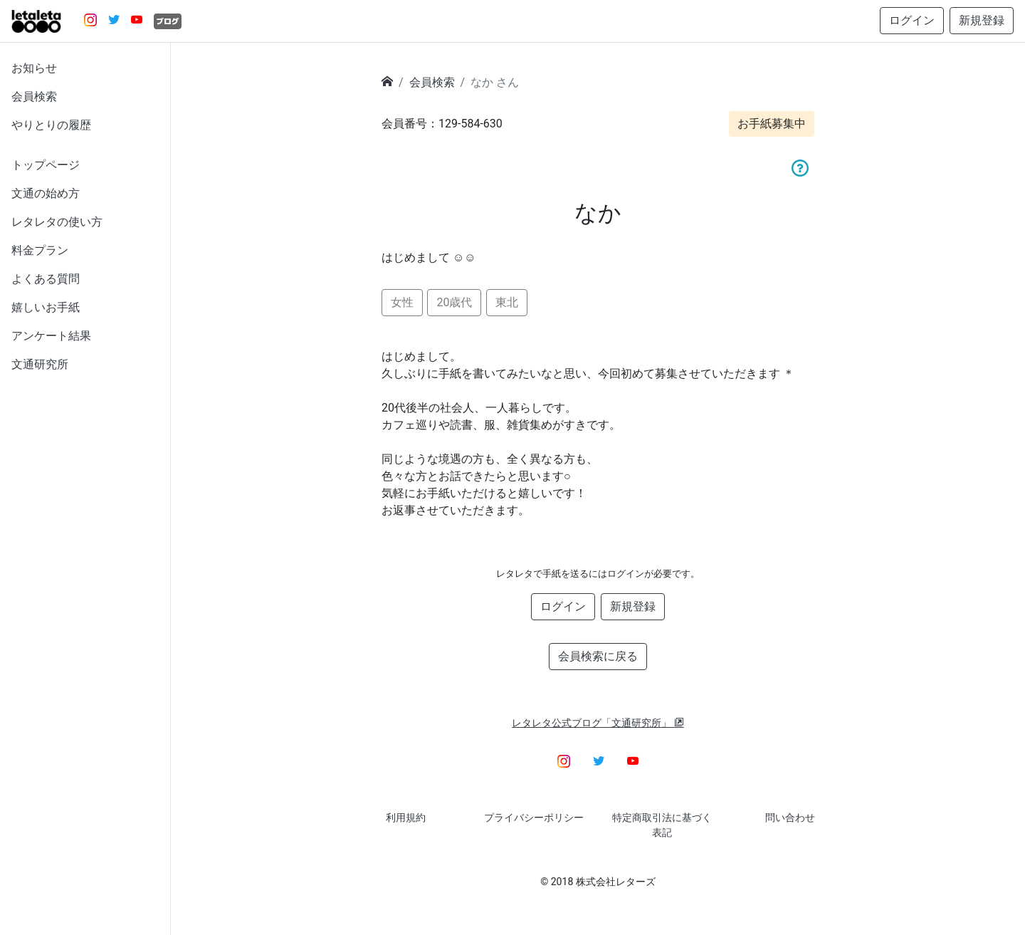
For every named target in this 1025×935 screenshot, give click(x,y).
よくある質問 (45, 279)
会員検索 (34, 96)
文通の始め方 (45, 193)
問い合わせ (790, 817)
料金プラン (39, 250)
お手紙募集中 (771, 123)
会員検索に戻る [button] (598, 656)
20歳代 (454, 302)
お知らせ (34, 68)
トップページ (45, 165)
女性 (402, 302)
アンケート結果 (51, 336)
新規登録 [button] (981, 20)
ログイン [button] (912, 20)
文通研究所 (39, 364)
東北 (506, 302)
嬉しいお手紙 (45, 307)
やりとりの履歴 (51, 125)
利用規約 (406, 817)
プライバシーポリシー (534, 817)
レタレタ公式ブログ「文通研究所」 (598, 722)
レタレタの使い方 (56, 222)
